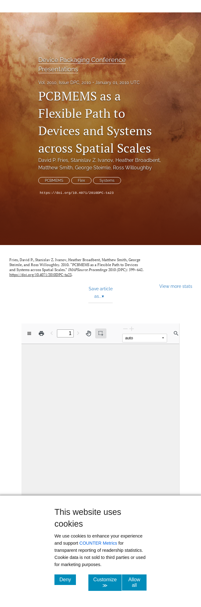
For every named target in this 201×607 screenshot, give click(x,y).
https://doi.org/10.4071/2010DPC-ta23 (77, 193)
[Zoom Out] (125, 329)
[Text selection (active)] (100, 333)
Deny (67, 579)
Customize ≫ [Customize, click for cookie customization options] (107, 582)
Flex (81, 180)
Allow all (138, 582)
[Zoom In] (131, 329)
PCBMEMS (54, 180)
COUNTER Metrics (98, 543)
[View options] (29, 333)
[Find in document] (176, 333)
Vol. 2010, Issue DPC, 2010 (64, 82)
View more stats (175, 286)
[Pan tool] (88, 333)
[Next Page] (78, 333)
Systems (107, 180)
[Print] (41, 333)
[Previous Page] (51, 333)
